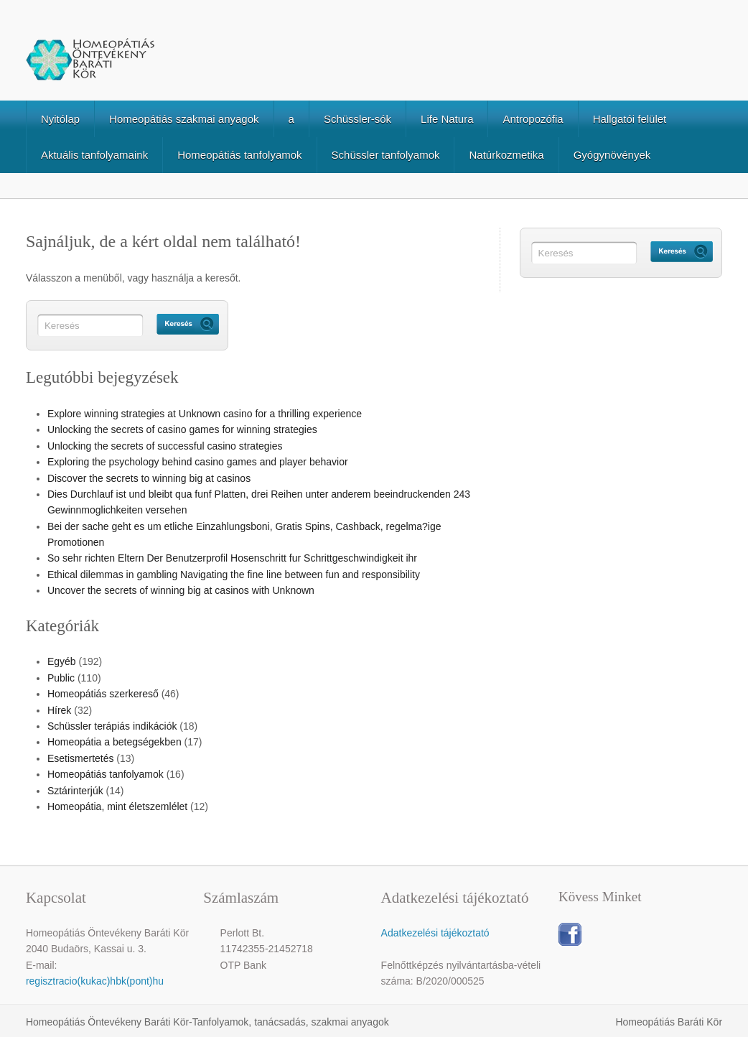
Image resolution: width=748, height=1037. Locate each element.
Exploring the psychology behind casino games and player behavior (197, 462)
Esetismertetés (80, 758)
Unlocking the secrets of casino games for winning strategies (182, 429)
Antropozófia (532, 119)
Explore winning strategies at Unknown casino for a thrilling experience (204, 413)
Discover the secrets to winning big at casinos (149, 478)
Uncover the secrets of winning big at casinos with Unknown (180, 590)
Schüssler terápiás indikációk (112, 726)
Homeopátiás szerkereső (103, 693)
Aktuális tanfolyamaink (94, 155)
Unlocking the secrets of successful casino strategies (165, 446)
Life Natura (447, 119)
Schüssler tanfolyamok (386, 155)
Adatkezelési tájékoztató (435, 933)
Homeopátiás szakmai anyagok (183, 119)
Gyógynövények (612, 155)
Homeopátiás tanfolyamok (239, 155)
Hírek (59, 710)
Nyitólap (60, 119)
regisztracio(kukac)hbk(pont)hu (95, 981)
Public (61, 678)
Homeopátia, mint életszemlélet (117, 806)
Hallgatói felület (630, 119)
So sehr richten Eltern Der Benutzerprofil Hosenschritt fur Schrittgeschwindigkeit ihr (232, 558)
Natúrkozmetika (506, 155)
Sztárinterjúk (75, 790)
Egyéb (61, 661)
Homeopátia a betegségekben (114, 742)
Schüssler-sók (357, 119)
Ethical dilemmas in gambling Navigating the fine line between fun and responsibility (233, 574)
